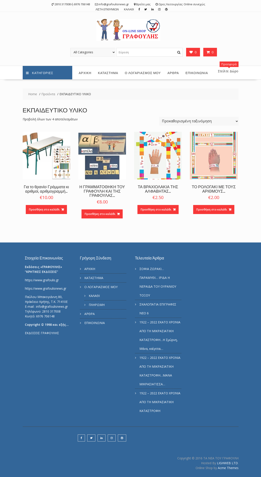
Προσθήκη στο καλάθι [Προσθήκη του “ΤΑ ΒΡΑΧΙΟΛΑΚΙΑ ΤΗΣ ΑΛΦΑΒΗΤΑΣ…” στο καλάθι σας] (156, 209)
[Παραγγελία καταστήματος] (199, 121)
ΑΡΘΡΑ (173, 72)
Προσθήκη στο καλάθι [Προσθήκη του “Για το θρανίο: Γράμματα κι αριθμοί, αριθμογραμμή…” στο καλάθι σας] (44, 209)
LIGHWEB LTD (227, 463)
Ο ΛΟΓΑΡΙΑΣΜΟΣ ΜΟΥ (143, 72)
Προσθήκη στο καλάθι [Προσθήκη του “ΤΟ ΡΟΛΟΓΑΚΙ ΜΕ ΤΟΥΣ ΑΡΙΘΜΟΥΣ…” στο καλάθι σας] (211, 209)
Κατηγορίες (39, 72)
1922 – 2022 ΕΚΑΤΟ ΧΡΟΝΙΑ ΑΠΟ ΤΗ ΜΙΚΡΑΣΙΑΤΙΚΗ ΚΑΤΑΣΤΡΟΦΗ (159, 402)
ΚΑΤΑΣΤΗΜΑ (108, 72)
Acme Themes (228, 468)
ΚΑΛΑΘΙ (129, 9)
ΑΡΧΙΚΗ (85, 72)
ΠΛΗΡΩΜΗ (97, 305)
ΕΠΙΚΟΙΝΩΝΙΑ (196, 72)
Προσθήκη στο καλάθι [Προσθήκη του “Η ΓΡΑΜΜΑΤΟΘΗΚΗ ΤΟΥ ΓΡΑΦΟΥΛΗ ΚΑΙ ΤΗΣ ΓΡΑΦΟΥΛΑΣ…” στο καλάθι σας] (100, 214)
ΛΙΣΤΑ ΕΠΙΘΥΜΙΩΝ (107, 9)
